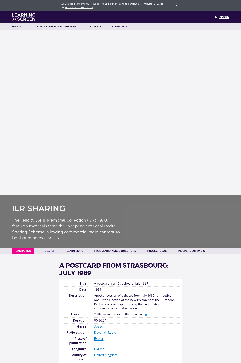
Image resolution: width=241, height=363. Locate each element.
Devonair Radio (105, 332)
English (99, 349)
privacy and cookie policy (79, 7)
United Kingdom (105, 355)
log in (146, 314)
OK (176, 5)
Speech (99, 326)
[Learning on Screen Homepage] (24, 17)
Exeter (98, 339)
